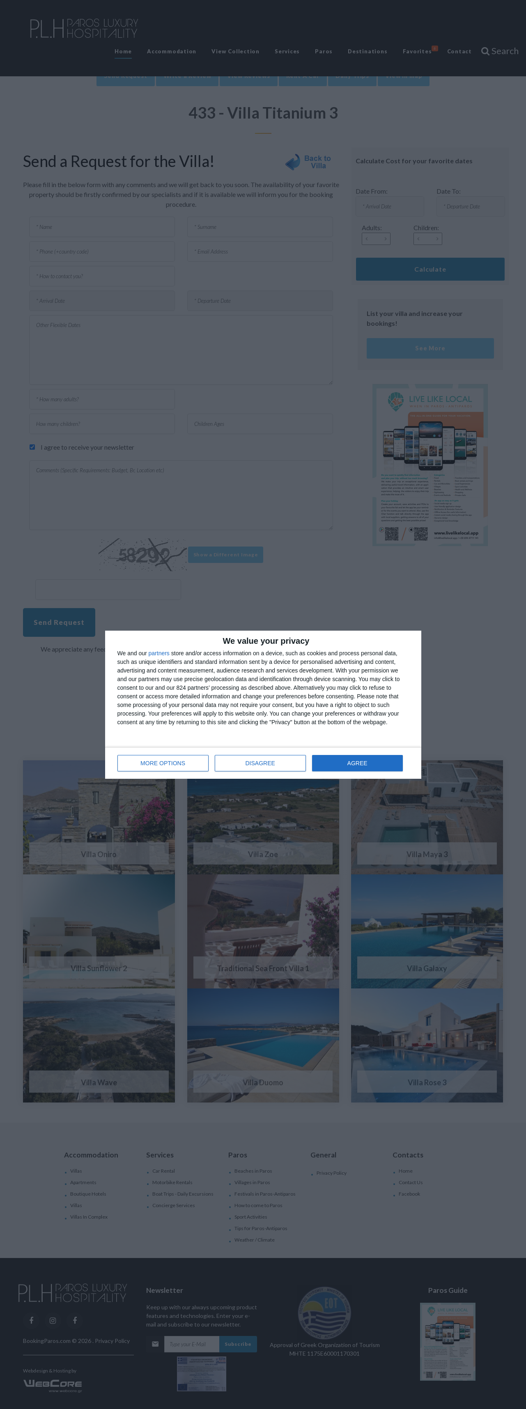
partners (159, 653)
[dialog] (263, 705)
